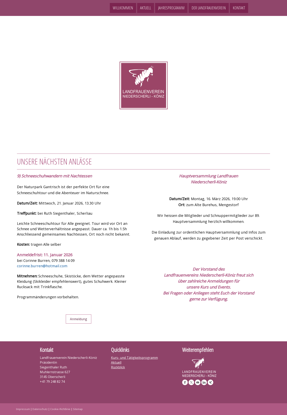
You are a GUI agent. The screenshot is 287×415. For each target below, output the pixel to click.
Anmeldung (78, 319)
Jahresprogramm (171, 8)
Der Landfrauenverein (209, 8)
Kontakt (239, 8)
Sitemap (78, 409)
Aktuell (145, 8)
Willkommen (123, 8)
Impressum (23, 409)
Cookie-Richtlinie (60, 409)
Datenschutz (40, 409)
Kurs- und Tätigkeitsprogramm (134, 357)
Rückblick (118, 367)
